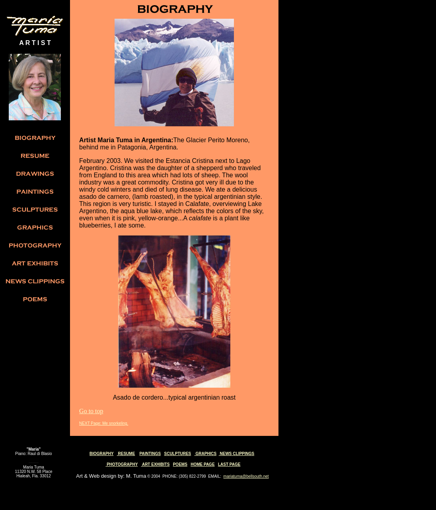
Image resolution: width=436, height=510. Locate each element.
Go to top (91, 411)
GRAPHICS (206, 453)
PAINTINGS (150, 453)
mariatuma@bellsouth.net (246, 476)
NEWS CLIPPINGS (236, 453)
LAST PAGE (229, 464)
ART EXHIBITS (155, 464)
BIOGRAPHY (101, 453)
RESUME (126, 453)
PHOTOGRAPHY (121, 464)
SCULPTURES (177, 453)
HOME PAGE (202, 464)
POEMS (180, 464)
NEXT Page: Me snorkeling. (103, 423)
